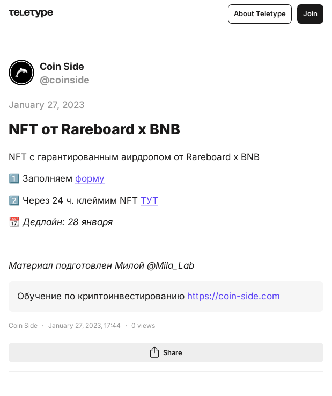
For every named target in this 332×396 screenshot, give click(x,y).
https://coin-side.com (233, 296)
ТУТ (149, 200)
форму (90, 178)
